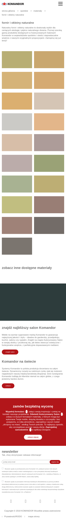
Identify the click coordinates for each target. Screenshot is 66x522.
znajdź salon (10, 352)
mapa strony (34, 516)
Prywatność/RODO (13, 516)
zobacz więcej (33, 437)
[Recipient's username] (27, 462)
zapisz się (55, 462)
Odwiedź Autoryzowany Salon (44, 414)
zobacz (8, 386)
